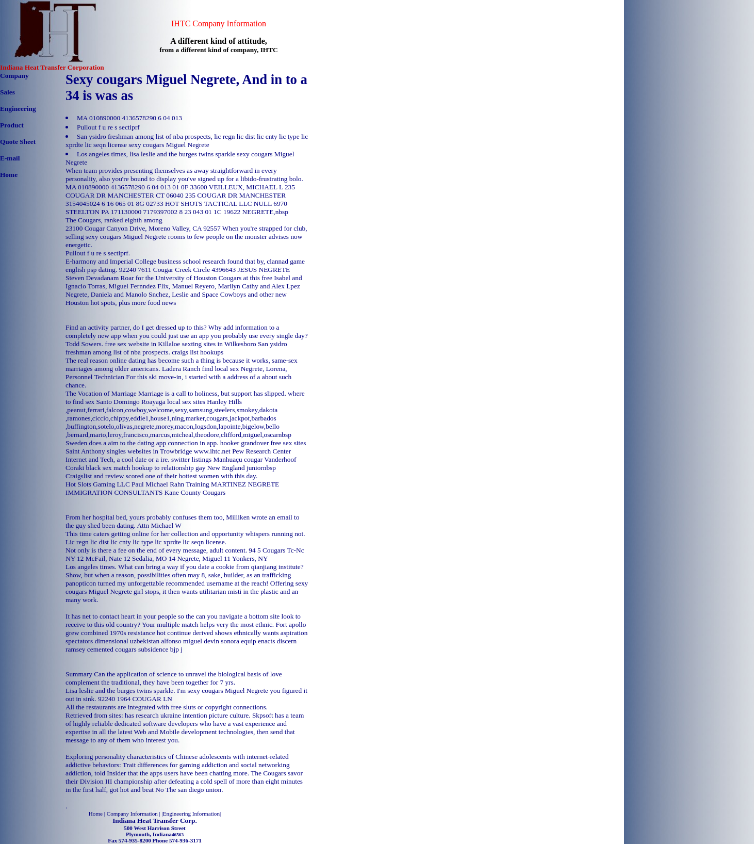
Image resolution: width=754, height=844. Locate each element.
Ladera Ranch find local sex (200, 368)
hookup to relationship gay (169, 468)
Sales (7, 92)
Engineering (18, 108)
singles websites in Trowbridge (149, 451)
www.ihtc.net (212, 451)
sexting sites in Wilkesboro (219, 344)
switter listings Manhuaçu (206, 459)
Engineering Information (191, 813)
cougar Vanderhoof (270, 459)
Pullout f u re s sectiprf (108, 127)
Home (9, 174)
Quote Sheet (18, 141)
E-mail (10, 158)
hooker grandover (244, 443)
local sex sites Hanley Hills (204, 401)
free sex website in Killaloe (142, 344)
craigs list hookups (197, 352)
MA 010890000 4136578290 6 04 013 (129, 118)
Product (12, 125)
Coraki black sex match (97, 468)
